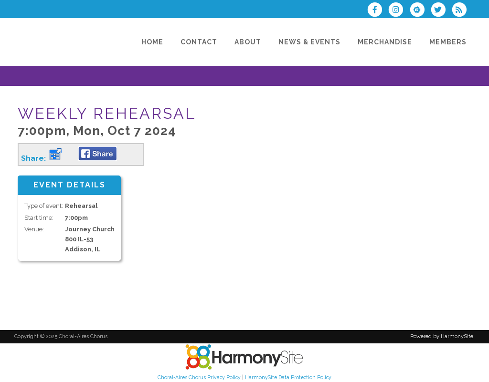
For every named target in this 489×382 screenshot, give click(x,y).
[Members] (448, 42)
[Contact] (199, 42)
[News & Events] (309, 42)
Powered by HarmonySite (441, 336)
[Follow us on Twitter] (441, 10)
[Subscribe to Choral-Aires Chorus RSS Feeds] (461, 10)
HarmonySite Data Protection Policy (288, 377)
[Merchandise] (385, 42)
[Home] (152, 42)
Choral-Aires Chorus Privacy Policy (199, 377)
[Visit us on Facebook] (377, 10)
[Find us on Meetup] (419, 10)
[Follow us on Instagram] (398, 10)
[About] (248, 42)
